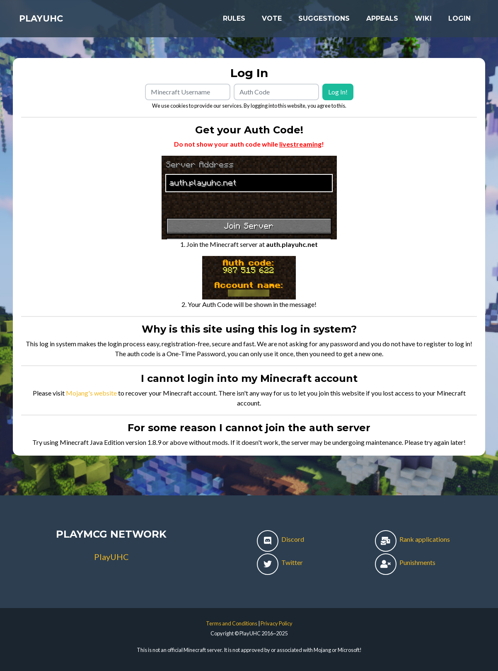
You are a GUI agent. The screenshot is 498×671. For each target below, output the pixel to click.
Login (459, 21)
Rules (234, 21)
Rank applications (412, 539)
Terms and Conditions (231, 623)
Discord (280, 539)
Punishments (405, 562)
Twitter (280, 562)
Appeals (382, 21)
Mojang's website (91, 393)
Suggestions (324, 21)
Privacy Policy (277, 623)
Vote (272, 21)
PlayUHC (48, 21)
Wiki (423, 21)
